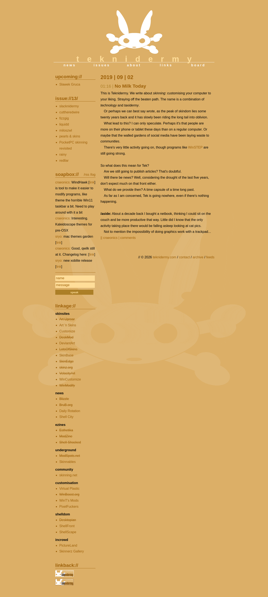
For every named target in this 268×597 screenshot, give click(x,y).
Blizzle (64, 399)
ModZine (65, 436)
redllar (63, 160)
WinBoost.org (69, 494)
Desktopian (67, 520)
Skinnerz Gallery (71, 551)
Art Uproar (67, 319)
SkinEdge (66, 361)
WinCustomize (70, 379)
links (166, 65)
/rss (86, 174)
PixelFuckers (69, 506)
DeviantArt (67, 343)
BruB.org (65, 405)
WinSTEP (195, 147)
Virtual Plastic (69, 488)
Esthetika (66, 430)
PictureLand (68, 545)
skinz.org (66, 367)
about (134, 65)
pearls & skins (69, 136)
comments (128, 238)
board (198, 65)
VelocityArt (67, 373)
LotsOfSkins (68, 349)
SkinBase (66, 355)
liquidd (64, 124)
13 (74, 98)
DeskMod (66, 337)
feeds (210, 257)
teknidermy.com (164, 257)
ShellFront (67, 526)
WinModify (67, 385)
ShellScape (67, 532)
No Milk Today (130, 86)
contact (184, 257)
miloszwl (65, 130)
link (91, 182)
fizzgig (64, 118)
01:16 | (106, 86)
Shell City (66, 417)
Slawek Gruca (69, 84)
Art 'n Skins (67, 325)
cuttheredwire (69, 112)
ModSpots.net (69, 455)
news (69, 65)
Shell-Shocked (70, 442)
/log (92, 174)
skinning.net (68, 475)
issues (102, 65)
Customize (67, 331)
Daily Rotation (69, 411)
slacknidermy (69, 106)
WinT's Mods (69, 500)
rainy (63, 154)
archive (198, 257)
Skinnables (67, 462)
